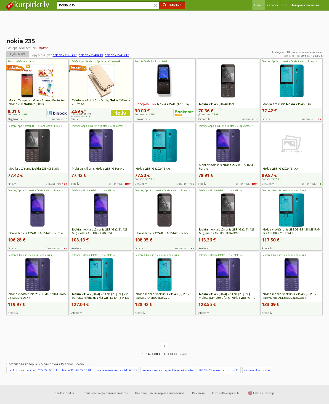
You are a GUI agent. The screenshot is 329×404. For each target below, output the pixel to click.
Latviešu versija (264, 393)
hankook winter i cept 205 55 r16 (30, 370)
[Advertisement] (164, 24)
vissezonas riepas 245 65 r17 (117, 370)
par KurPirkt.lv (64, 393)
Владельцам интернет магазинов (160, 393)
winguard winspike (257, 370)
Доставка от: (145, 114)
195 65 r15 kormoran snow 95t (218, 370)
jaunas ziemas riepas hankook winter (168, 370)
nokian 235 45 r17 (117, 55)
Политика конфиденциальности (105, 393)
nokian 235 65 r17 (65, 55)
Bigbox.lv (15, 119)
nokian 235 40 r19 (91, 55)
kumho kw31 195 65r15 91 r (74, 370)
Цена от (17, 54)
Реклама (198, 393)
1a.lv (74, 119)
